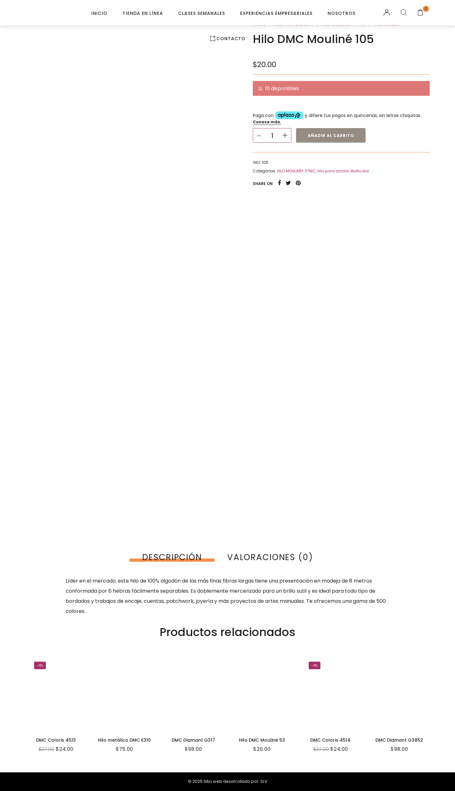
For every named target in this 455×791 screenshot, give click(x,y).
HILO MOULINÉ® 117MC (296, 171)
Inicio (99, 13)
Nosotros (341, 13)
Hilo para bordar (333, 171)
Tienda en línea (143, 13)
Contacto (231, 38)
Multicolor (359, 171)
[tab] (172, 557)
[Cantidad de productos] (272, 135)
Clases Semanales (201, 13)
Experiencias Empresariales (276, 13)
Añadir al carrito (331, 135)
